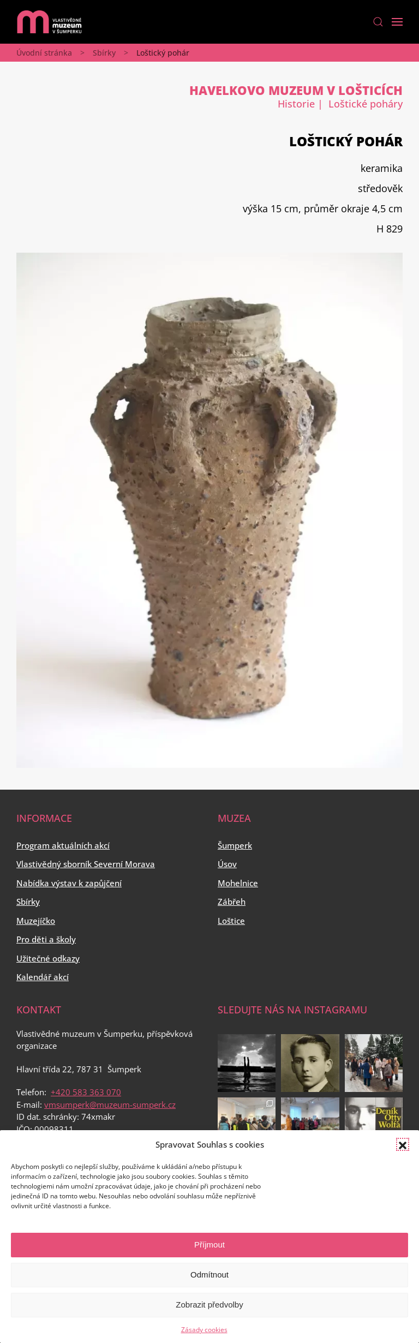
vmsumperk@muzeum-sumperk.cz (110, 1104)
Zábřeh (232, 901)
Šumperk (235, 845)
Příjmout (209, 1244)
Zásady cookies (204, 1329)
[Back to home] (49, 22)
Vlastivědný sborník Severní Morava (85, 863)
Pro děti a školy (46, 939)
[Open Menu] (397, 22)
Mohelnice (238, 883)
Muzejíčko (35, 920)
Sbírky (104, 52)
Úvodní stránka (44, 52)
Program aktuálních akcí (63, 845)
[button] (402, 1144)
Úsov (227, 863)
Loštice (231, 920)
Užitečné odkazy (48, 958)
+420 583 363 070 (86, 1092)
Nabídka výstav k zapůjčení (69, 883)
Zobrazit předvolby (209, 1304)
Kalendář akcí (42, 976)
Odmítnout (209, 1274)
